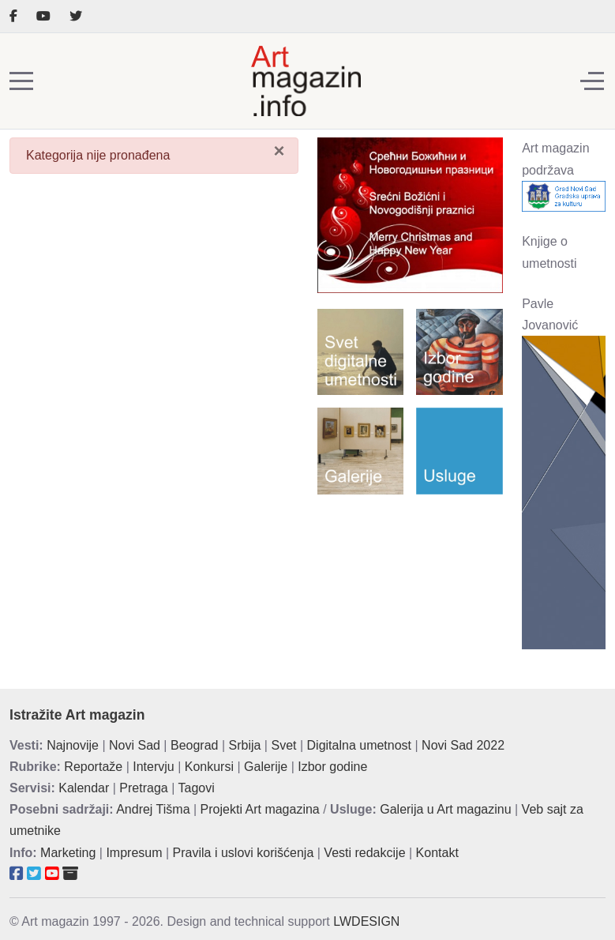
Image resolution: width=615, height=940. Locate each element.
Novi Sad (134, 745)
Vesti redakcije (364, 852)
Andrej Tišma (152, 809)
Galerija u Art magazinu (445, 809)
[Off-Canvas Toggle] (592, 81)
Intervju (153, 766)
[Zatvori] (279, 150)
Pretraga (143, 788)
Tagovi (196, 788)
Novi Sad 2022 (463, 745)
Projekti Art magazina (260, 809)
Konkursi (209, 766)
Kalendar (83, 788)
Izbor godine (332, 766)
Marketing (68, 852)
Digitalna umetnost (359, 745)
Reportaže (93, 766)
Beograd (195, 745)
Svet (283, 745)
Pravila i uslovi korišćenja (243, 852)
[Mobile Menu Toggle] (21, 81)
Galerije (265, 766)
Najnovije (73, 745)
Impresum (134, 852)
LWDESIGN (366, 921)
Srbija (245, 745)
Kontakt (437, 852)
